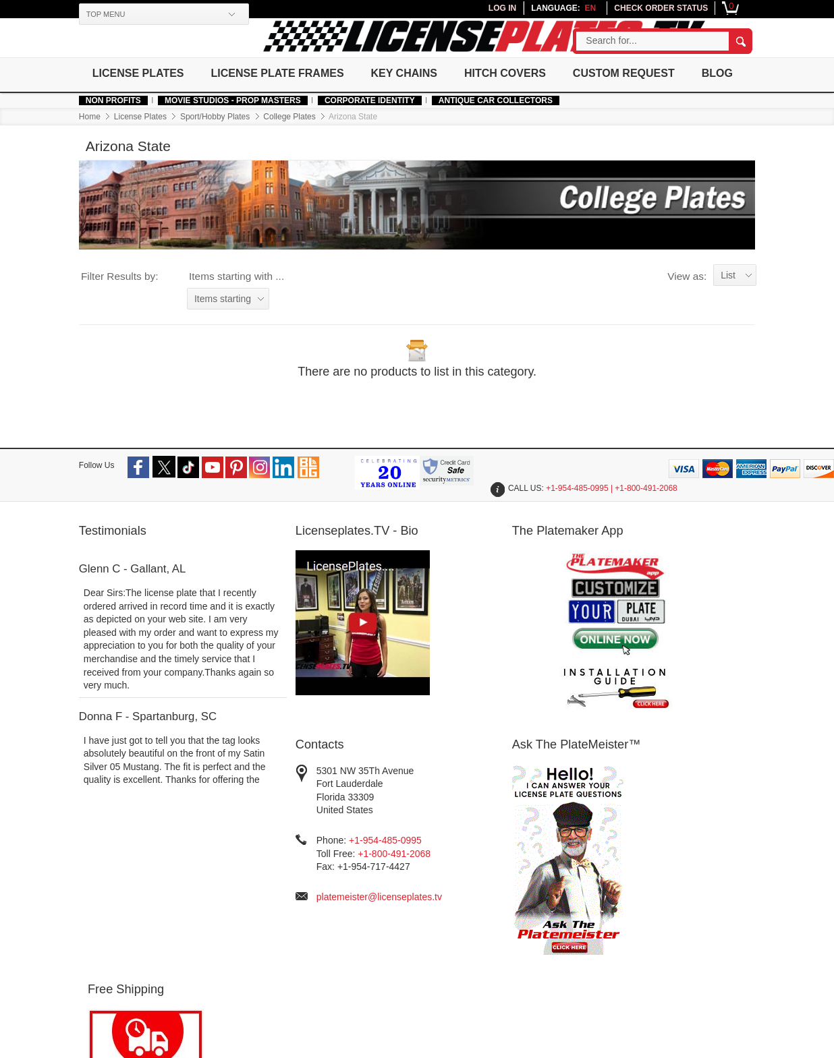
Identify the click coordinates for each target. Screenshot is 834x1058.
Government (189, 876)
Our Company (194, 846)
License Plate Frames (287, 72)
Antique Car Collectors (504, 130)
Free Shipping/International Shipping (432, 912)
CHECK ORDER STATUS (653, 8)
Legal (398, 876)
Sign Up (292, 876)
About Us (182, 862)
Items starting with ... (244, 303)
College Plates (298, 146)
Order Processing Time (435, 935)
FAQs (399, 862)
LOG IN (494, 8)
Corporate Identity (378, 130)
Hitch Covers (518, 72)
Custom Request (638, 72)
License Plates (147, 72)
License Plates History (545, 876)
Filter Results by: (128, 303)
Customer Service (427, 846)
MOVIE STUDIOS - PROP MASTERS (241, 130)
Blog (116, 103)
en (582, 8)
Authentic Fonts (119, 898)
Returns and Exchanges (437, 948)
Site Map (517, 889)
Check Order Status (316, 889)
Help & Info (112, 846)
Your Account (305, 846)
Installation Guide (535, 903)
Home (98, 146)
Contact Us (410, 975)
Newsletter (635, 846)
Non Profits (121, 130)
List (720, 302)
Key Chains (416, 72)
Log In (288, 862)
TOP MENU (114, 14)
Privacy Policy (416, 889)
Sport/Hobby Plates (223, 146)
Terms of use (314, 1017)
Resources (523, 846)
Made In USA (115, 912)
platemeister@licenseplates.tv (494, 796)
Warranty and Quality (431, 962)
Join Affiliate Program (319, 903)
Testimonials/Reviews (544, 862)
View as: (678, 303)
